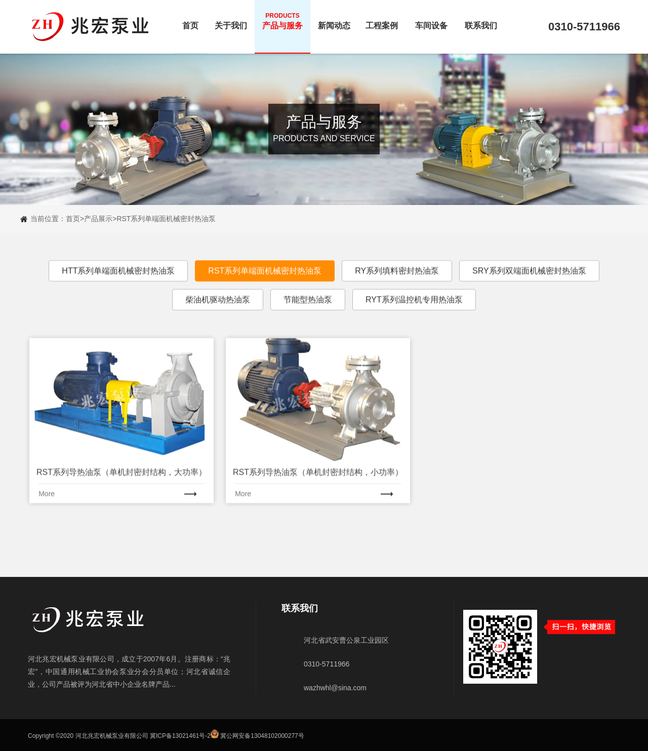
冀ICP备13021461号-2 (180, 736)
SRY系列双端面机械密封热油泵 (529, 284)
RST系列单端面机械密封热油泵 (166, 219)
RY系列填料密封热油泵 (397, 284)
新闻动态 (334, 21)
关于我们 (231, 21)
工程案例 (382, 21)
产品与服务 (282, 21)
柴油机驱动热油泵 (217, 313)
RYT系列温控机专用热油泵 (414, 313)
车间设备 (431, 21)
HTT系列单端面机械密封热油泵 (118, 284)
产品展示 (98, 219)
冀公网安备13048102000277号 (262, 736)
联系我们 (481, 21)
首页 (190, 21)
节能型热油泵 (308, 313)
